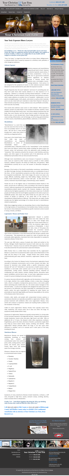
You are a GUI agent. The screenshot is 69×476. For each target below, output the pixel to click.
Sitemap (18, 456)
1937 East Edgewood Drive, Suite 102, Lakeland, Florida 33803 (57, 94)
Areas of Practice (16, 454)
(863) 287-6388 (60, 2)
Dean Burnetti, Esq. (16, 452)
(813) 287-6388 (62, 5)
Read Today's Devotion (57, 85)
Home (18, 450)
